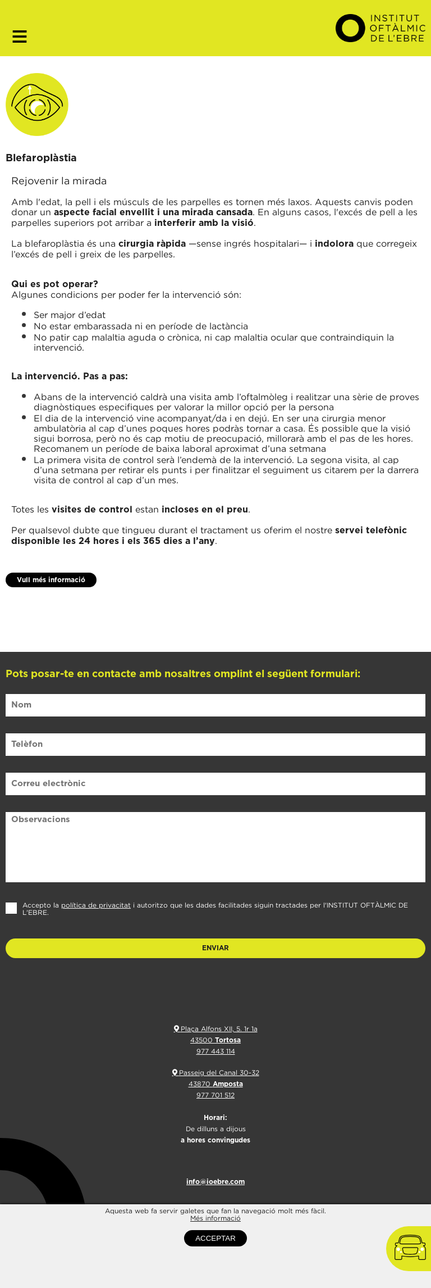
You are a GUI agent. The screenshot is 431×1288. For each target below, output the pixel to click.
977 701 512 (215, 1095)
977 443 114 (215, 1051)
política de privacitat (96, 905)
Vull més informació (51, 580)
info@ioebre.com (215, 1181)
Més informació (215, 1231)
